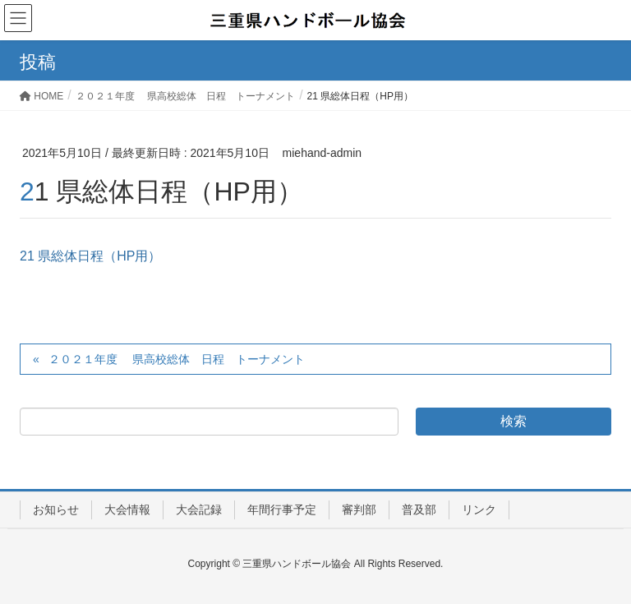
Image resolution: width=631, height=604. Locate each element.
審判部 (359, 509)
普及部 (419, 509)
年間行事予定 (281, 509)
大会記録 (199, 509)
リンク (479, 509)
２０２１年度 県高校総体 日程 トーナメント (176, 359)
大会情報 (127, 509)
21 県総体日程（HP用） (90, 256)
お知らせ (56, 509)
